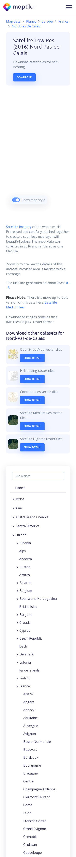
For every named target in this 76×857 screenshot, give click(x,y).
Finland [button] (24, 678)
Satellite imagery (18, 227)
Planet (31, 21)
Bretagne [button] (30, 773)
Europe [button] (21, 535)
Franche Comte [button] (34, 821)
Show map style (33, 200)
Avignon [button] (29, 733)
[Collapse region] (13, 535)
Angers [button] (28, 702)
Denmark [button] (26, 654)
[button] (69, 7)
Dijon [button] (27, 813)
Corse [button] (27, 805)
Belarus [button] (25, 582)
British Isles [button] (28, 606)
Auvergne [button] (30, 726)
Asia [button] (18, 508)
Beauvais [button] (30, 749)
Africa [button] (19, 499)
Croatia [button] (25, 622)
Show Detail (32, 358)
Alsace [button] (28, 694)
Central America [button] (27, 526)
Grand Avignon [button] (34, 829)
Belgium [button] (25, 590)
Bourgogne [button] (32, 765)
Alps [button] (22, 551)
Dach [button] (23, 646)
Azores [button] (24, 575)
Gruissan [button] (30, 844)
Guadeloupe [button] (32, 852)
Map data (13, 21)
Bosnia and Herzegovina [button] (38, 598)
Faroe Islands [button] (29, 670)
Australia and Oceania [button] (31, 517)
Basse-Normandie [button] (37, 741)
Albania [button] (25, 543)
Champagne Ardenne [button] (39, 789)
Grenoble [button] (30, 836)
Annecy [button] (28, 710)
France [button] (24, 686)
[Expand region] (13, 499)
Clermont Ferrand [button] (36, 797)
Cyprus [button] (24, 630)
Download (24, 77)
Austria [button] (24, 567)
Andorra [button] (25, 559)
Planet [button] (20, 488)
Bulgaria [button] (25, 614)
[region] (38, 150)
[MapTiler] (19, 7)
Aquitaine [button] (30, 718)
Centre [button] (28, 781)
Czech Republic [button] (30, 638)
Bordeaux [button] (30, 757)
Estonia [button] (25, 662)
